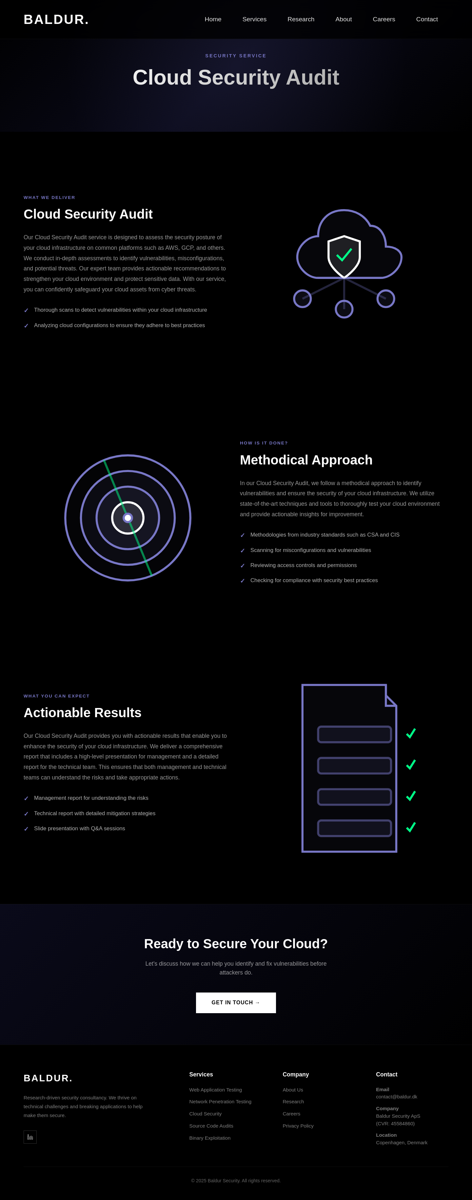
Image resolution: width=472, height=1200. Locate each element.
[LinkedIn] (30, 1137)
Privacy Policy (298, 1126)
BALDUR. (56, 19)
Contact (427, 19)
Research (300, 19)
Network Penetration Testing (220, 1101)
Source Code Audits (211, 1126)
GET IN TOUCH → (236, 1002)
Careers (384, 19)
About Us (293, 1089)
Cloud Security (205, 1113)
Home (213, 19)
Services (255, 19)
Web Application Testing (215, 1089)
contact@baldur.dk (396, 1096)
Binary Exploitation (210, 1138)
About (343, 19)
